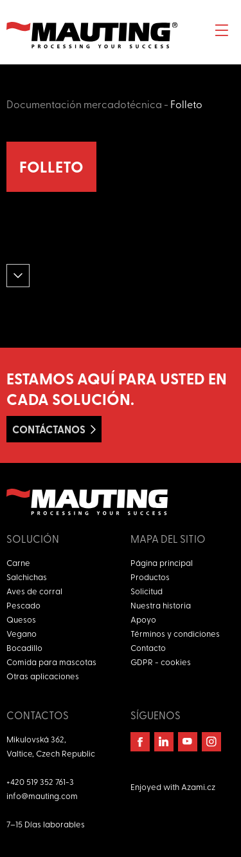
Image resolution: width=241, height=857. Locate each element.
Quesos (21, 619)
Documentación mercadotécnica (84, 104)
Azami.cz (198, 786)
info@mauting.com (42, 795)
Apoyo (143, 619)
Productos (150, 576)
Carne (18, 562)
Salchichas (26, 576)
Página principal (161, 562)
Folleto (186, 104)
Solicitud (146, 590)
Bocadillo (24, 647)
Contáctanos (48, 429)
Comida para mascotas (51, 661)
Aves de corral (34, 590)
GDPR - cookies (160, 661)
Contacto (148, 647)
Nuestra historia (160, 604)
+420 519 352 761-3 (40, 781)
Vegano (21, 633)
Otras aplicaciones (42, 675)
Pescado (23, 604)
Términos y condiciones (175, 633)
